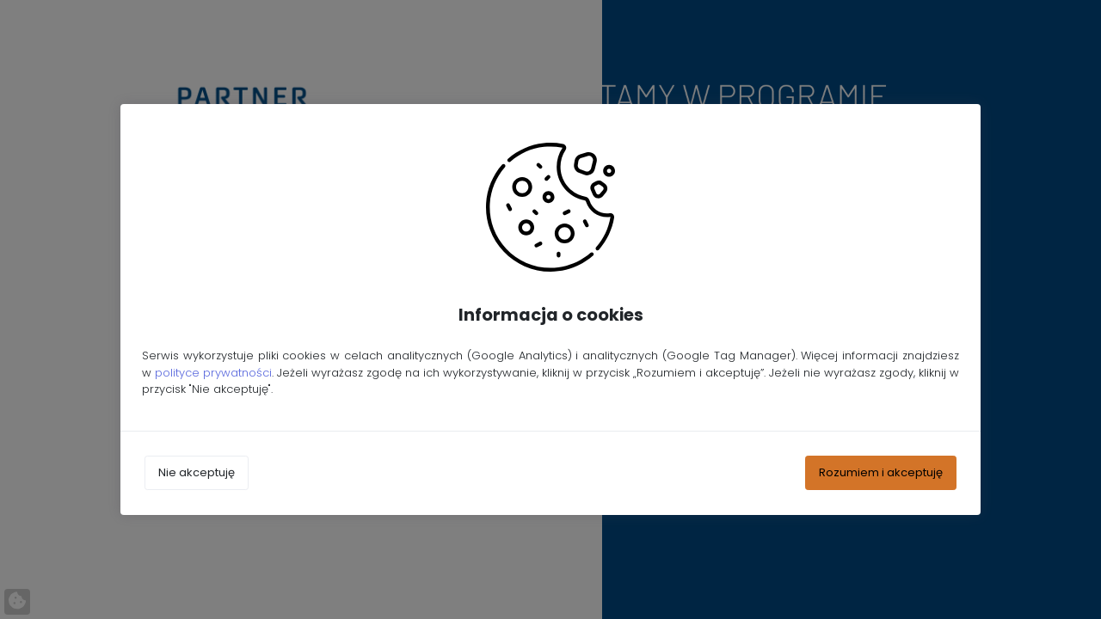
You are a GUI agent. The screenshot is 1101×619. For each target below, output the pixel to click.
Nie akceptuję (196, 472)
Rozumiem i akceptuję (881, 472)
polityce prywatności (213, 373)
